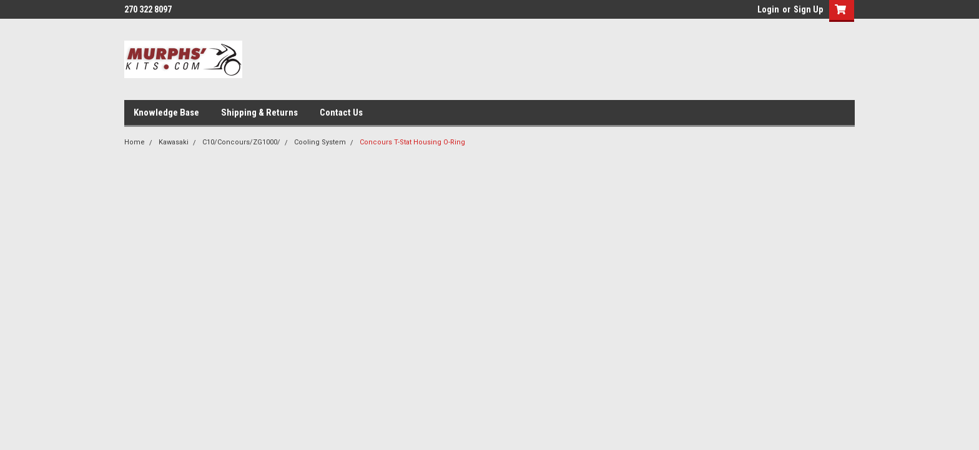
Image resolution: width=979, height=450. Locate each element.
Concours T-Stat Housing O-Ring (412, 142)
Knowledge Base (166, 112)
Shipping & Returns (259, 112)
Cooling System (320, 142)
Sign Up (808, 9)
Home (134, 142)
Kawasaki (174, 142)
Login (768, 9)
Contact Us (341, 112)
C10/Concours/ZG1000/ (241, 142)
